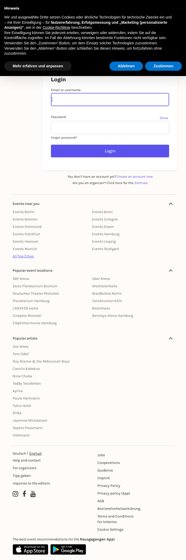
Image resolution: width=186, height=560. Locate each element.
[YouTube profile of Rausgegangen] (33, 494)
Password (58, 117)
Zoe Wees (20, 346)
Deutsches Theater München (36, 293)
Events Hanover (25, 241)
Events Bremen (25, 219)
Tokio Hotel (22, 405)
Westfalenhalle (104, 286)
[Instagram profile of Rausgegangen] (15, 494)
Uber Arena (101, 278)
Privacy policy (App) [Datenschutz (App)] (113, 493)
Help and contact (27, 460)
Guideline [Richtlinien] (105, 470)
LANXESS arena (25, 308)
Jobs (101, 455)
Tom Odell (21, 354)
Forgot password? (64, 137)
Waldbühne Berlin (107, 293)
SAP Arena (21, 278)
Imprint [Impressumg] (103, 478)
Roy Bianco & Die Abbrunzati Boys (41, 361)
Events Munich (25, 249)
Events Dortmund (27, 226)
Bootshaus (101, 308)
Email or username (66, 90)
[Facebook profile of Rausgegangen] (24, 494)
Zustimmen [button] (163, 66)
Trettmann (21, 435)
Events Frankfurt (26, 234)
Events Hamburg (106, 234)
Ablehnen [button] (126, 66)
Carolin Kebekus (26, 368)
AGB (100, 501)
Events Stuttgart (105, 249)
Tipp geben (22, 475)
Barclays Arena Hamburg (112, 315)
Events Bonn (102, 212)
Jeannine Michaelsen (30, 420)
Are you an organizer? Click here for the (110, 183)
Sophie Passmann (27, 428)
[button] (179, 8)
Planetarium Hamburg (31, 301)
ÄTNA (17, 413)
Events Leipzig (104, 241)
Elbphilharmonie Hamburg (35, 323)
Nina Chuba (22, 376)
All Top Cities (23, 256)
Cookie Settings (110, 529)
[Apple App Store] (30, 549)
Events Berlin (23, 212)
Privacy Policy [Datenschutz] (108, 485)
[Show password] (164, 118)
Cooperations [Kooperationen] (108, 462)
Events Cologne (105, 219)
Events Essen (103, 226)
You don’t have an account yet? (110, 176)
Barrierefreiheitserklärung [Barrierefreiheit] (116, 508)
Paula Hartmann (26, 398)
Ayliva (18, 391)
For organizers (24, 468)
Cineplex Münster (27, 315)
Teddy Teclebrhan (27, 383)
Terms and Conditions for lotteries (115, 519)
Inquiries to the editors (31, 483)
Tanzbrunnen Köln (107, 301)
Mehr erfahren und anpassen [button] (38, 66)
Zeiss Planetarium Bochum (35, 286)
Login (110, 150)
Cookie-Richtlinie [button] (56, 27)
